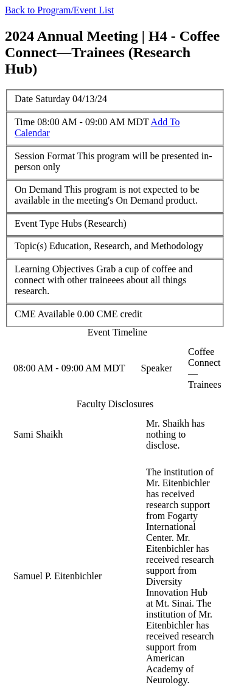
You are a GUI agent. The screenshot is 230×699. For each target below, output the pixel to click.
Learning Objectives (54, 269)
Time (25, 122)
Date (24, 99)
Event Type (37, 223)
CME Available (45, 314)
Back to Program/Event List (59, 10)
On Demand (38, 189)
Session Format (45, 156)
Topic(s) (31, 246)
